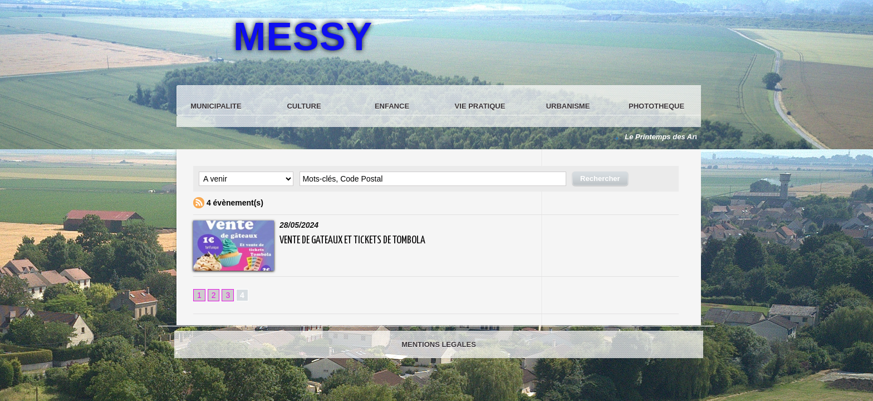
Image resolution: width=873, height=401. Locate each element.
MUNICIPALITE (215, 106)
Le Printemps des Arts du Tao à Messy (692, 137)
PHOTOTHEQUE (656, 106)
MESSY (302, 36)
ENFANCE (392, 106)
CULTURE (304, 106)
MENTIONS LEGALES (438, 344)
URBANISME (568, 106)
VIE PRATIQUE (480, 106)
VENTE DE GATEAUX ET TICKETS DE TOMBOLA (352, 240)
